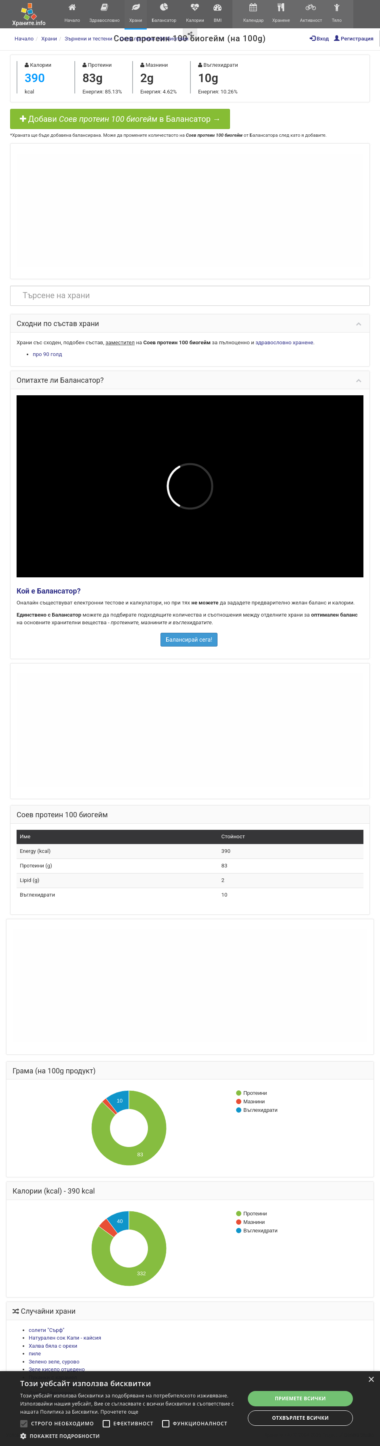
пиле (35, 1354)
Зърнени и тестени (88, 38)
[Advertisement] (190, 210)
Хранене (281, 13)
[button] (129, 1436)
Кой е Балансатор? (48, 591)
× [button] (371, 1380)
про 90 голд (47, 354)
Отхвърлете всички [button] (300, 1417)
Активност (311, 13)
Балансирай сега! (189, 639)
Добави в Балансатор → (120, 119)
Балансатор (164, 13)
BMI (218, 13)
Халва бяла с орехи (53, 1346)
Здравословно (104, 13)
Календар (253, 13)
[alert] (190, 1408)
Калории (195, 13)
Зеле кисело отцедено (57, 1369)
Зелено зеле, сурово (54, 1362)
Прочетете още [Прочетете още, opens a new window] (120, 1411)
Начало (72, 13)
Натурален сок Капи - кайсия (65, 1338)
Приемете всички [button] (300, 1398)
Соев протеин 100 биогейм (154, 38)
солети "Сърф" (46, 1330)
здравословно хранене (284, 342)
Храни (135, 13)
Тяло (337, 13)
